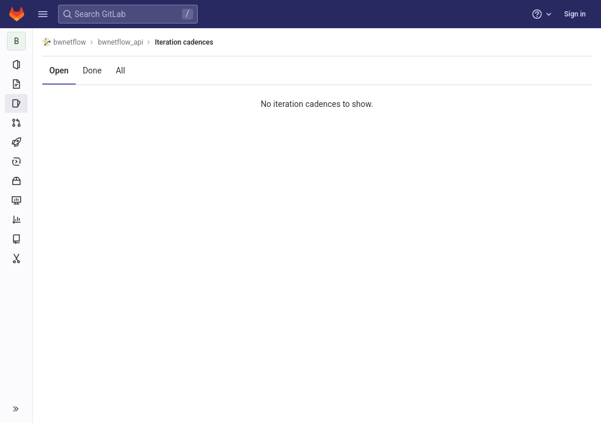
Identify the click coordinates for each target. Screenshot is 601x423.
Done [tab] (92, 70)
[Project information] (16, 64)
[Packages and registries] (16, 181)
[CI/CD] (16, 142)
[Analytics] (16, 219)
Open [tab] (59, 70)
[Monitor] (16, 200)
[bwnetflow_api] (16, 41)
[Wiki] (16, 239)
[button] (42, 14)
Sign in (575, 14)
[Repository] (16, 84)
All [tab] (120, 70)
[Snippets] (16, 258)
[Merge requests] (16, 122)
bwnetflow (64, 42)
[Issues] (16, 103)
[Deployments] (16, 161)
